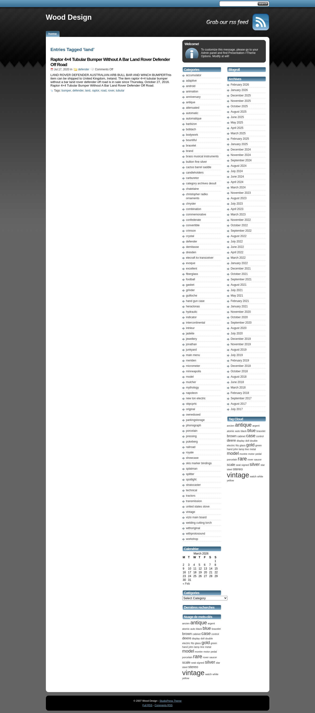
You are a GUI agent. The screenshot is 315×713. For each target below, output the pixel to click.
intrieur (190, 328)
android (190, 86)
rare (197, 656)
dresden (191, 252)
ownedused (193, 414)
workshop (192, 539)
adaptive (191, 80)
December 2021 (241, 268)
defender (83, 69)
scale (186, 662)
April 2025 (237, 128)
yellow (185, 678)
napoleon (192, 393)
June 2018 (237, 382)
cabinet (197, 634)
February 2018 (240, 393)
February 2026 (240, 84)
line (202, 647)
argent (211, 623)
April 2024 (237, 182)
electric (186, 643)
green (214, 643)
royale (190, 452)
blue (207, 628)
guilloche (191, 295)
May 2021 (237, 295)
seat (193, 662)
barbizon (191, 124)
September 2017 (241, 398)
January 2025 (239, 144)
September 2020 (241, 322)
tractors (190, 495)
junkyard (191, 349)
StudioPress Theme (170, 700)
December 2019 (241, 339)
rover (111, 90)
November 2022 (241, 220)
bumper (66, 90)
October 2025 (239, 106)
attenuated (192, 107)
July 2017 (237, 409)
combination (193, 209)
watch (208, 674)
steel (185, 667)
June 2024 (237, 176)
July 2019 (237, 355)
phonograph (193, 425)
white (216, 674)
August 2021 (239, 284)
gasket (190, 284)
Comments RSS (163, 705)
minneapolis (193, 371)
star (218, 662)
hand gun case (195, 301)
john (191, 647)
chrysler (191, 203)
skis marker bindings (199, 463)
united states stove (198, 506)
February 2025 (240, 138)
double (209, 638)
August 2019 (239, 349)
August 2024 (239, 165)
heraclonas (193, 306)
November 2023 (241, 192)
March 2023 (238, 214)
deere (186, 638)
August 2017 (239, 403)
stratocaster (193, 485)
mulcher (191, 382)
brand (189, 151)
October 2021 (239, 274)
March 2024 (238, 187)
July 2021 (237, 290)
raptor (95, 90)
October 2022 (239, 225)
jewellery (191, 339)
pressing (191, 436)
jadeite (190, 333)
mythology (192, 387)
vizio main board (196, 517)
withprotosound (195, 533)
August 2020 (239, 328)
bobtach (191, 129)
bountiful (191, 140)
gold (206, 642)
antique (190, 102)
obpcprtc (191, 403)
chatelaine (192, 188)
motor (206, 651)
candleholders (195, 172)
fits (192, 643)
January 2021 (239, 306)
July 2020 (237, 333)
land (88, 90)
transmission (194, 501)
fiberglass (192, 274)
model (190, 376)
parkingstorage (195, 420)
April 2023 (237, 209)
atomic (186, 628)
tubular (120, 90)
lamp (196, 647)
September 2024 (241, 160)
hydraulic (191, 311)
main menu (193, 355)
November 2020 (241, 311)
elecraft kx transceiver (200, 257)
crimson (191, 230)
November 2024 (241, 155)
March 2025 (238, 133)
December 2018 (241, 366)
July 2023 (237, 203)
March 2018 (238, 387)
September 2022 (241, 230)
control (215, 634)
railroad (190, 447)
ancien (186, 623)
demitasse (192, 247)
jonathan (191, 344)
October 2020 (239, 317)
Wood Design (69, 17)
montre (199, 651)
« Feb (186, 583)
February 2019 (240, 360)
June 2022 (237, 247)
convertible (193, 225)
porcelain (192, 430)
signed (200, 662)
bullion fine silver (196, 161)
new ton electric (196, 398)
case (206, 633)
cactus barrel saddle (198, 167)
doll (203, 638)
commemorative (196, 214)
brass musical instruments (202, 156)
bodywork (192, 134)
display (196, 638)
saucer (213, 657)
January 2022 (239, 263)
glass (198, 643)
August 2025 (239, 111)
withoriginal (193, 528)
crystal (190, 236)
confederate (193, 220)
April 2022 (237, 252)
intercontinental (195, 322)
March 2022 (238, 257)
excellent (191, 268)
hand (185, 647)
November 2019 (241, 344)
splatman (192, 468)
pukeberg (192, 441)
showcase (192, 457)
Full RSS (147, 705)
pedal (214, 651)
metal (208, 647)
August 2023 (239, 198)
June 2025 (237, 117)
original (190, 409)
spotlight (191, 479)
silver (210, 662)
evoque (190, 263)
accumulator (193, 75)
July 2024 (237, 171)
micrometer (193, 366)
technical (191, 490)
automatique (194, 118)
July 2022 (237, 241)
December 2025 (241, 95)
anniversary (193, 97)
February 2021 (240, 301)
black (199, 628)
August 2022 (239, 236)
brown (187, 634)
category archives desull (201, 183)
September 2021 (241, 279)
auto (192, 628)
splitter (190, 474)
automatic (192, 113)
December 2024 (241, 149)
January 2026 (239, 90)
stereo (193, 667)
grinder (190, 290)
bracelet (191, 145)
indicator (191, 317)
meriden (191, 360)
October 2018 (239, 371)
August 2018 (239, 376)
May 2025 (237, 122)
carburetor (192, 178)
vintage (190, 512)
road (103, 90)
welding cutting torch (199, 522)
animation (192, 91)
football (190, 279)
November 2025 (241, 101)
